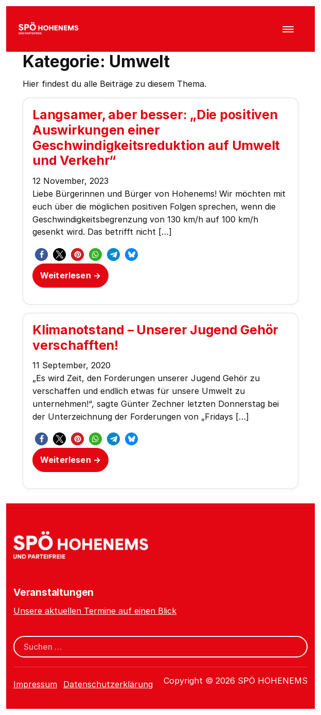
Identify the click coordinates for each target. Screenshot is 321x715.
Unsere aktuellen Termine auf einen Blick (94, 611)
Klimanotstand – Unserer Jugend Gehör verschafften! (155, 337)
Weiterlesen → (70, 275)
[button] (41, 254)
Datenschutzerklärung (108, 684)
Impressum (35, 684)
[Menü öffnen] (288, 28)
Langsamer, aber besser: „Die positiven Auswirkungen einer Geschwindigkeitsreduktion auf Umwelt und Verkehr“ (156, 137)
